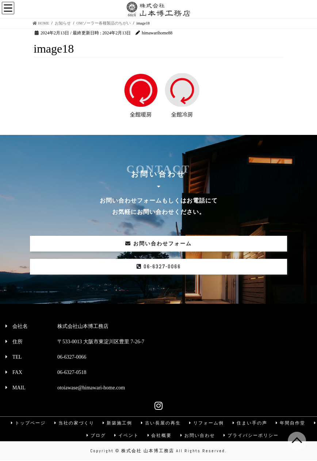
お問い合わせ (198, 435)
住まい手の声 (250, 423)
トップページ (27, 423)
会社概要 (159, 435)
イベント (126, 435)
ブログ (95, 435)
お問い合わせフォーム (158, 243)
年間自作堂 (291, 423)
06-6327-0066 (159, 266)
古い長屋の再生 (161, 423)
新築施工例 (117, 423)
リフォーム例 (206, 423)
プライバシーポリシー (252, 435)
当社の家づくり (73, 423)
